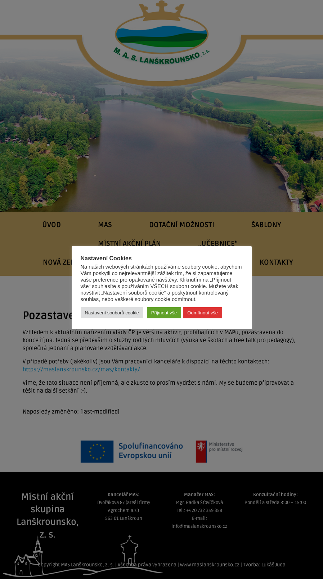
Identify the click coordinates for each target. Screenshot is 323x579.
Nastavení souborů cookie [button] (112, 312)
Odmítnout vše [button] (202, 312)
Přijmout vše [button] (164, 312)
